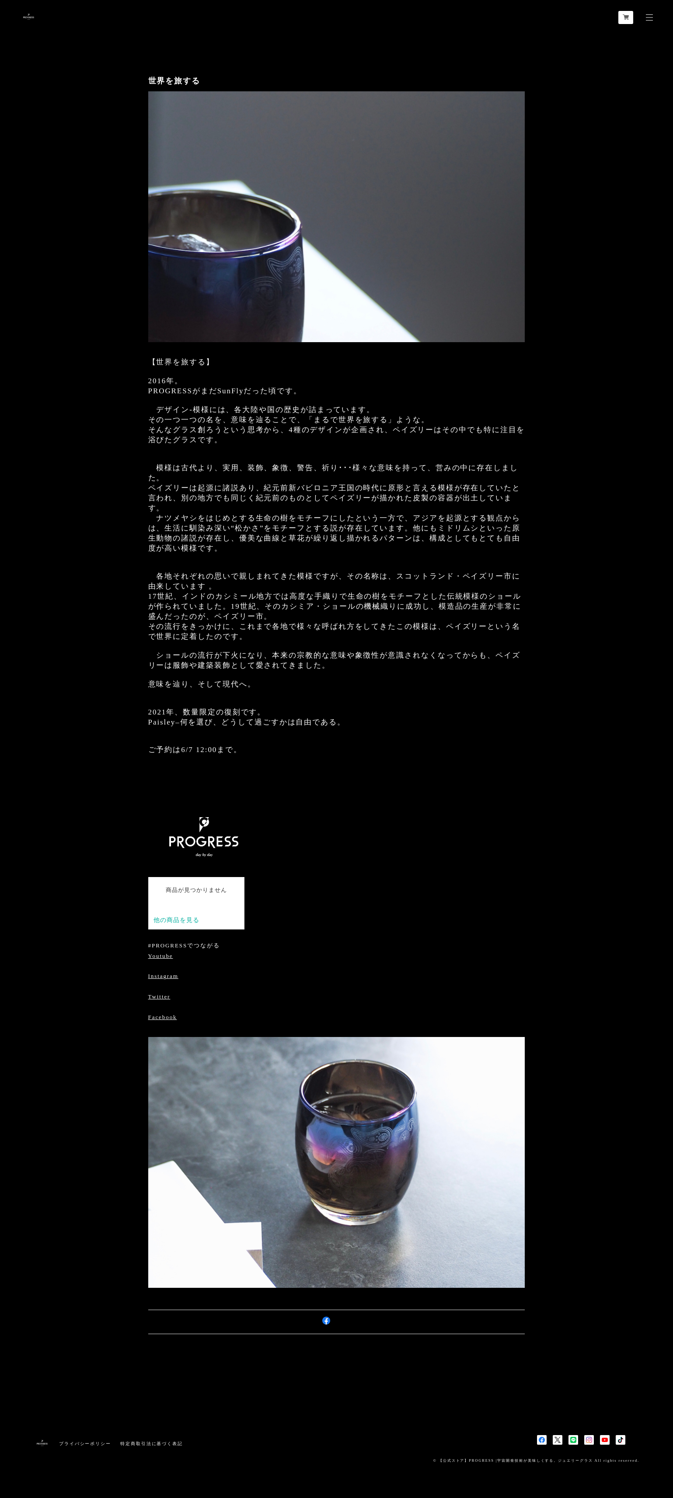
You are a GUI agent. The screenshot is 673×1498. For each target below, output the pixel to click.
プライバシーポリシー (85, 1443)
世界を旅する (174, 80)
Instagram (163, 976)
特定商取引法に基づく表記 (151, 1443)
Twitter (159, 996)
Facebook (162, 1017)
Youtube (160, 956)
